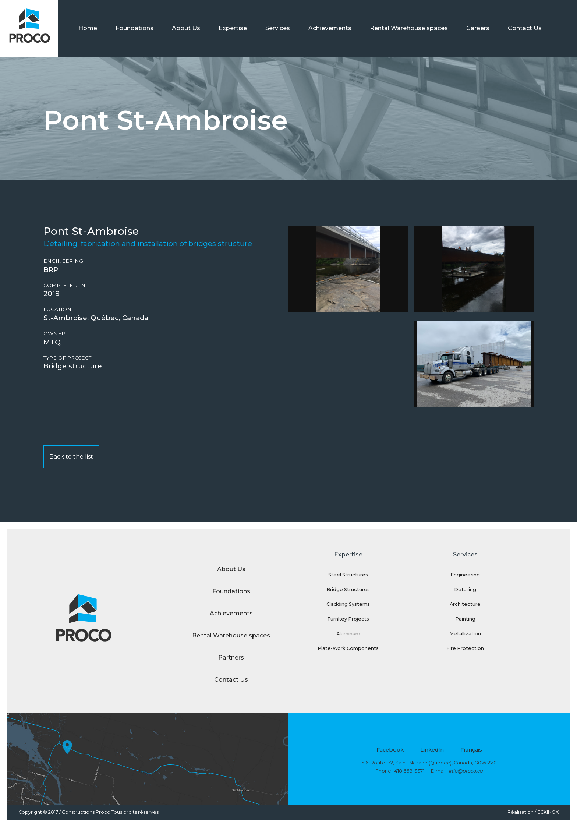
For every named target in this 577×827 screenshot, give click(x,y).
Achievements (329, 28)
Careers (477, 28)
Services (277, 28)
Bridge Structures (348, 589)
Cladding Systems (348, 604)
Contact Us (525, 28)
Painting (465, 619)
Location (57, 309)
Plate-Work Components (348, 648)
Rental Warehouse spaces (409, 28)
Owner (54, 333)
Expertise (233, 28)
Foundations (134, 28)
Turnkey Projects (348, 619)
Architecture (465, 604)
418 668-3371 (409, 771)
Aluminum (348, 633)
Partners (231, 657)
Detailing (465, 589)
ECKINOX (548, 812)
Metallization (465, 633)
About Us (186, 28)
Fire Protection (465, 648)
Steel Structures (348, 574)
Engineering (63, 261)
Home (87, 28)
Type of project (67, 358)
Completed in (64, 285)
